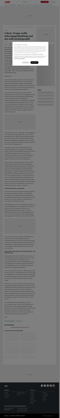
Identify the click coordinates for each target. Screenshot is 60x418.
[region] (30, 54)
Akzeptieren (34, 62)
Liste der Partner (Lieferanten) (19, 58)
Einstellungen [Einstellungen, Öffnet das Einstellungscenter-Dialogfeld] (26, 62)
